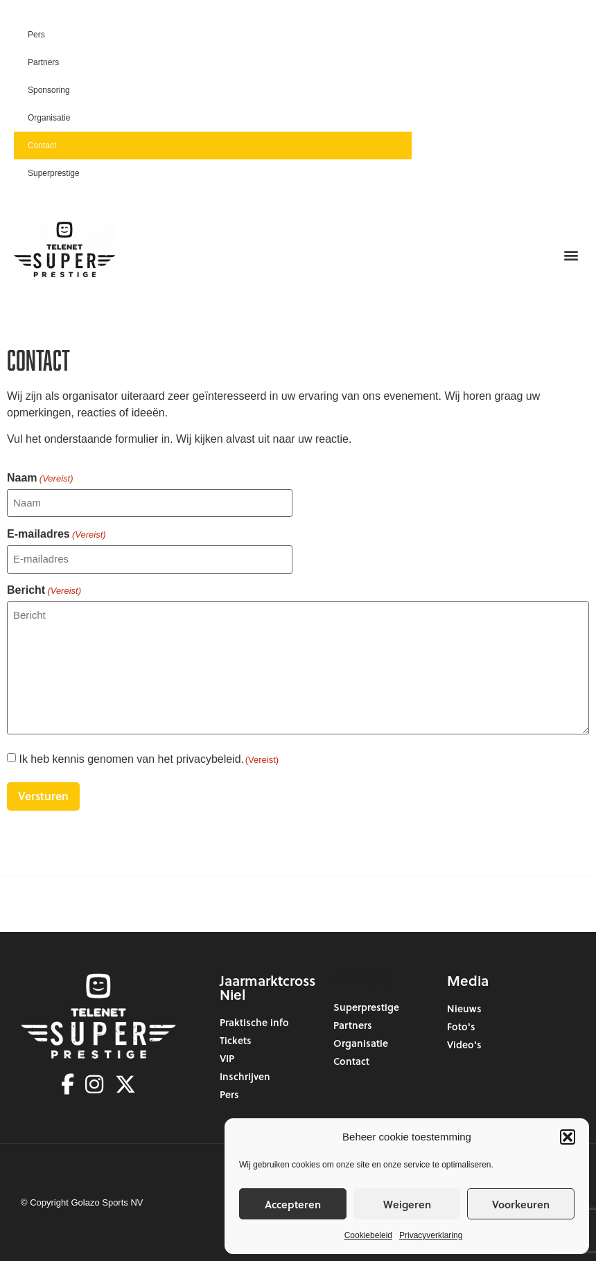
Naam (40, 478)
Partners (43, 62)
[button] (568, 1137)
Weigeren (407, 1204)
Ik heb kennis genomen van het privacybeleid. (149, 759)
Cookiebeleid (368, 1235)
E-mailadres (56, 534)
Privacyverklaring (430, 1235)
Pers (36, 34)
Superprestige (54, 173)
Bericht (44, 590)
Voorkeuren (521, 1204)
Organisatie (49, 118)
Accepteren (293, 1204)
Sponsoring (49, 90)
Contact (42, 145)
